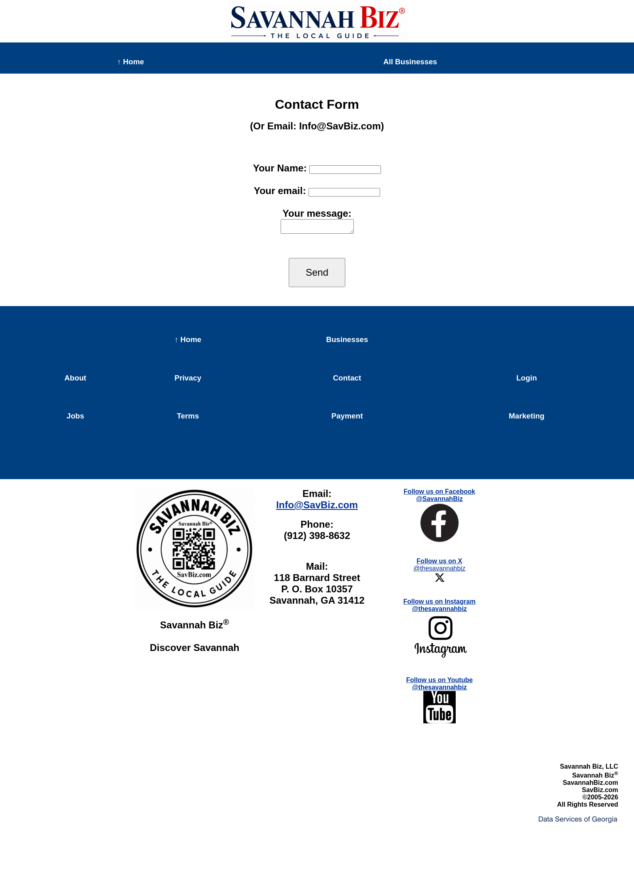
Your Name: (317, 168)
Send (317, 274)
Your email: (317, 190)
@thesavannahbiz (439, 573)
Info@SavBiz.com (317, 507)
